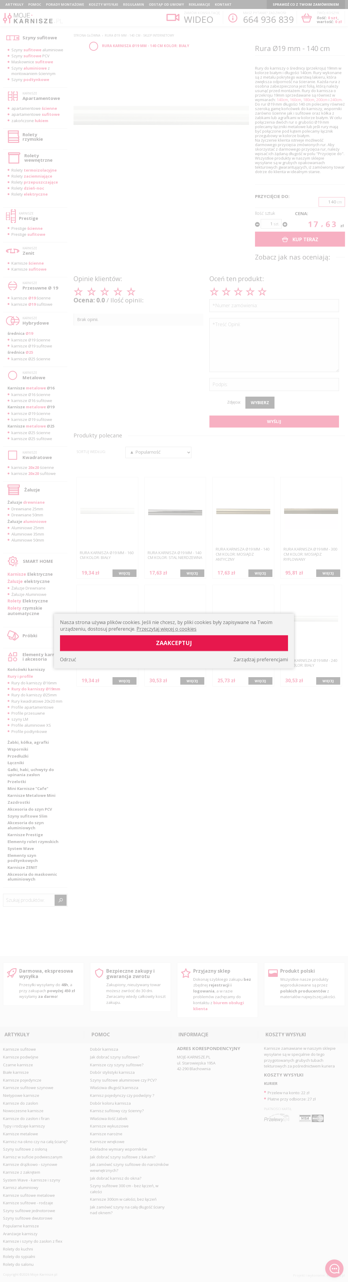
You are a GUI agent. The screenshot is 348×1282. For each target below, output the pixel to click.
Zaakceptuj (174, 643)
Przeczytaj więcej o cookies (166, 629)
